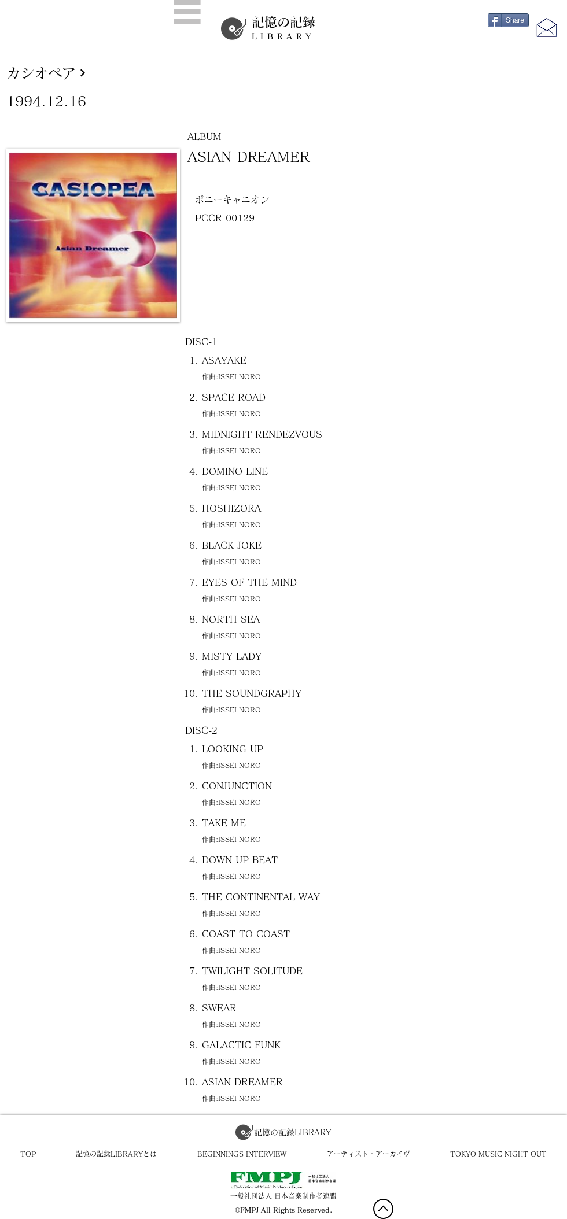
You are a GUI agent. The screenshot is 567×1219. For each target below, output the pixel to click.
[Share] (508, 20)
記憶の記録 (283, 28)
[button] (187, 12)
